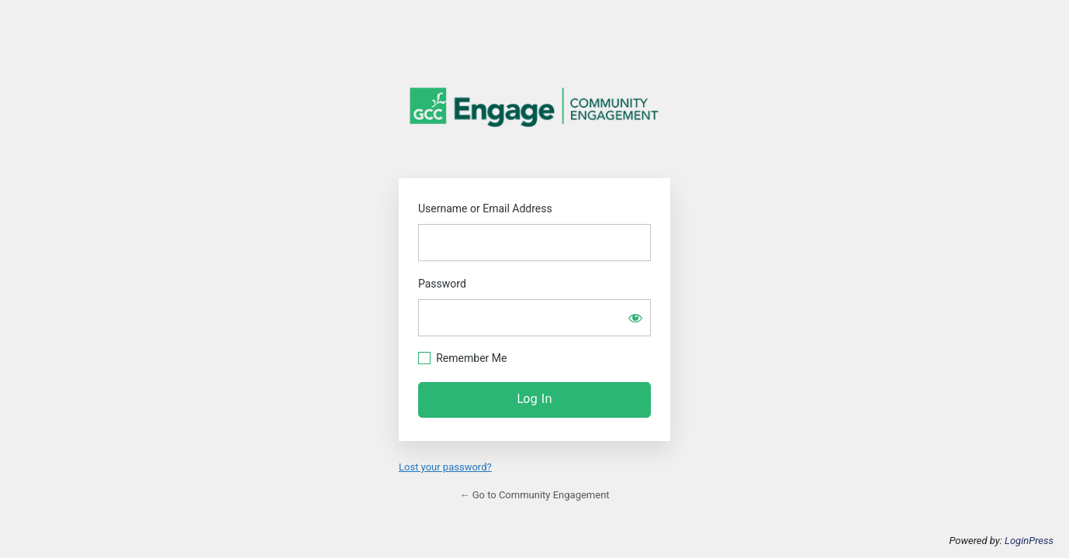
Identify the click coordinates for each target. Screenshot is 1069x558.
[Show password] (635, 317)
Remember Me (471, 358)
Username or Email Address (485, 208)
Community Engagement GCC (534, 107)
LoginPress (1029, 540)
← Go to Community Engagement (534, 495)
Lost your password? (445, 467)
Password (442, 283)
